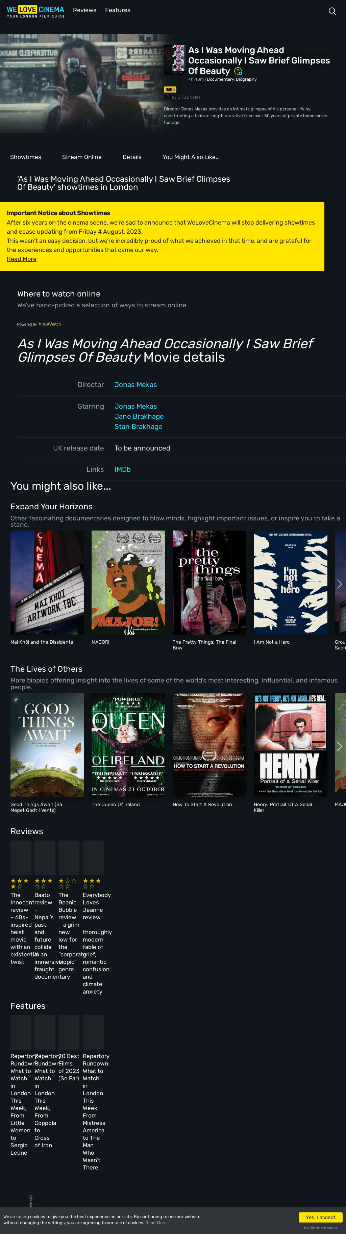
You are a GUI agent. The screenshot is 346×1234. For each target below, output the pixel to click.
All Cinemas (110, 1088)
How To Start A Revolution (202, 804)
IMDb (123, 469)
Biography (246, 78)
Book (62, 1103)
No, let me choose (321, 1228)
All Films (66, 1118)
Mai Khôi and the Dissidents (41, 641)
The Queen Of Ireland (116, 804)
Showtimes (25, 156)
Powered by (39, 324)
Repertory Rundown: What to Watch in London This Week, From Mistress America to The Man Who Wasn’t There (273, 1019)
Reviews (83, 9)
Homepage (67, 1088)
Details (132, 156)
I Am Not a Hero (272, 641)
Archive (152, 1103)
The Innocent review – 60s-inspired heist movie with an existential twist (43, 899)
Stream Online (82, 156)
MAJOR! (100, 641)
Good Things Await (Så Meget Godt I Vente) (36, 807)
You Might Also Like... (191, 156)
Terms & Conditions (165, 1118)
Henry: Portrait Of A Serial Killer (283, 807)
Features (116, 9)
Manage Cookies (161, 1147)
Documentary (220, 78)
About (150, 1088)
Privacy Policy (160, 1132)
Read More (156, 1222)
